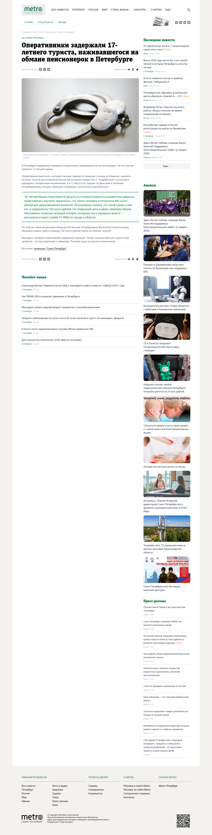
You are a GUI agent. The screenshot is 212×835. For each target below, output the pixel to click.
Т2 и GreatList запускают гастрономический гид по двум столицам (161, 347)
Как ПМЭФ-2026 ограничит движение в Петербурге (51, 296)
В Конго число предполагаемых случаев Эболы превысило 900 (57, 329)
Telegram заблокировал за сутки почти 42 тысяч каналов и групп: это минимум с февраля (73, 318)
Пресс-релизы (60, 801)
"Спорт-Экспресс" (66, 822)
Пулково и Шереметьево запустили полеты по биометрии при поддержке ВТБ (165, 268)
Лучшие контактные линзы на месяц (164, 466)
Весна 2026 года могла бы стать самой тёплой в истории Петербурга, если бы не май (165, 64)
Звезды (62, 22)
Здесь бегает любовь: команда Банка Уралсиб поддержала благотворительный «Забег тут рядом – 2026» (165, 225)
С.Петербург (27, 289)
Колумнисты (95, 793)
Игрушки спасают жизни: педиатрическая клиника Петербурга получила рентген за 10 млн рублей (164, 388)
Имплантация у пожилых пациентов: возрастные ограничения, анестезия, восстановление (162, 672)
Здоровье (57, 789)
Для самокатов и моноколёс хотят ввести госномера (52, 339)
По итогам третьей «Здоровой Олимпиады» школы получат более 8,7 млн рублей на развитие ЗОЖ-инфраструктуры (165, 639)
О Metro (156, 9)
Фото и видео (59, 785)
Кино (145, 86)
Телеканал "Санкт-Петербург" (60, 32)
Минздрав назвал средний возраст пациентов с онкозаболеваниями (61, 307)
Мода (145, 53)
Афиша (26, 801)
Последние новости (159, 40)
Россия (93, 9)
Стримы (28, 22)
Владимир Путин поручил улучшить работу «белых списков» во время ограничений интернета (163, 110)
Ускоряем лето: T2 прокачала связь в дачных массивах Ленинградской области (164, 549)
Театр (55, 797)
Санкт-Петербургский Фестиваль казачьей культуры (162, 588)
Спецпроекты (45, 22)
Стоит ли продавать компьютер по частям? (164, 686)
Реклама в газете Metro (137, 785)
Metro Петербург (168, 785)
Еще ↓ (168, 9)
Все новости (60, 9)
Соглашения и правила (137, 793)
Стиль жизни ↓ (120, 9)
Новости (147, 100)
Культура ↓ (140, 9)
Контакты (129, 797)
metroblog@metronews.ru (98, 819)
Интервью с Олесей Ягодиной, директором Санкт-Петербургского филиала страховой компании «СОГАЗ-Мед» (165, 506)
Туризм (56, 793)
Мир (104, 9)
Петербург (78, 9)
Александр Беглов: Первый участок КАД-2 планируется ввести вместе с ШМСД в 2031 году (73, 285)
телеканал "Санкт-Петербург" (50, 248)
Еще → (167, 166)
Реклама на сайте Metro (137, 789)
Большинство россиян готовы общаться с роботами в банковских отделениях (166, 307)
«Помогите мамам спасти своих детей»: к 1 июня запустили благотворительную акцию (166, 429)
